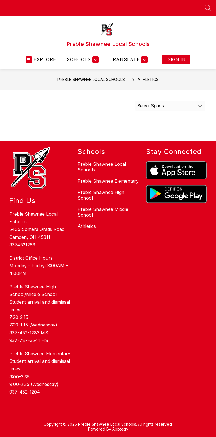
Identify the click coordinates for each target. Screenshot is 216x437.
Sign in (177, 59)
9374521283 (22, 245)
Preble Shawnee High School (101, 195)
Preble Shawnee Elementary (108, 181)
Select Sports (150, 105)
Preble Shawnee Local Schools (91, 79)
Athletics (148, 79)
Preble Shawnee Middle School (103, 212)
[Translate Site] (128, 59)
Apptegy (120, 429)
